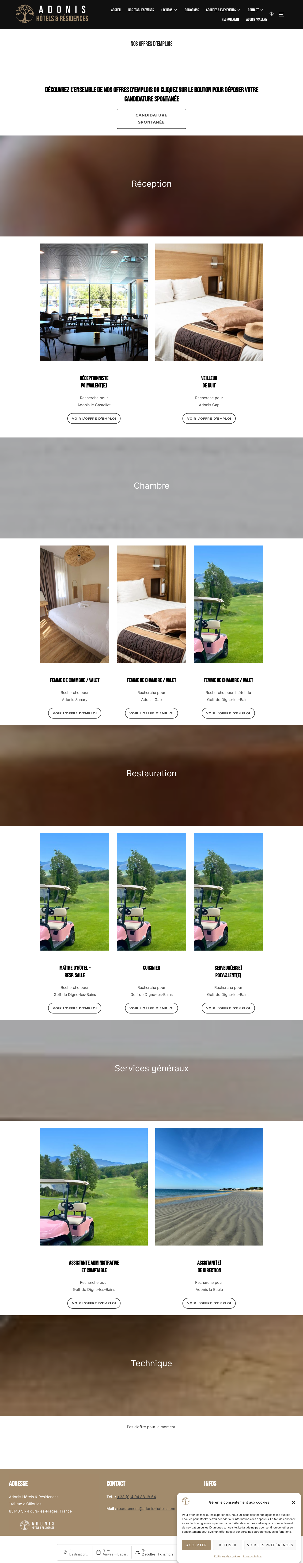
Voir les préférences (270, 1545)
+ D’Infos (169, 10)
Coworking (192, 10)
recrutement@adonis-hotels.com (146, 1508)
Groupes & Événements (223, 10)
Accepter (196, 1545)
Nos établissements (141, 10)
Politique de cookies (227, 1556)
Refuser (227, 1545)
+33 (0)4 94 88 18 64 (136, 1496)
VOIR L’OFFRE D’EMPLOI (94, 418)
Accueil (116, 10)
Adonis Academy (256, 19)
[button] (293, 1502)
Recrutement (230, 19)
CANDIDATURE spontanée (151, 118)
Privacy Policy (252, 1556)
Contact (256, 10)
